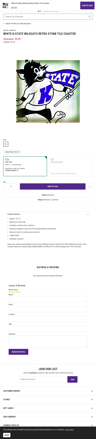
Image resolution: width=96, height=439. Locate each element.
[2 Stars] (12, 292)
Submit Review (18, 352)
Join (72, 379)
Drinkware (48, 195)
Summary (12, 334)
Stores (6, 399)
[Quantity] (11, 186)
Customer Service (11, 391)
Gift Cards (8, 408)
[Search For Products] (41, 17)
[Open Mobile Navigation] (4, 9)
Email (10, 304)
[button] (78, 10)
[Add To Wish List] (89, 186)
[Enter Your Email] (42, 379)
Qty (4, 182)
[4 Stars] (17, 292)
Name (11, 295)
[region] (48, 233)
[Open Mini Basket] (91, 9)
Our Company (9, 417)
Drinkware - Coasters (48, 200)
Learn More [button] (69, 429)
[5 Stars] (19, 292)
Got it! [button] (7, 435)
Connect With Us (11, 425)
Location (12, 314)
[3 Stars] (14, 292)
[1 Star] (10, 292)
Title (10, 324)
